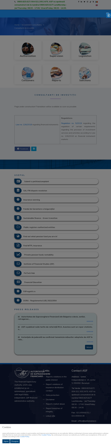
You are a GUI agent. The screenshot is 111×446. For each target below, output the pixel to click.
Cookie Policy (46, 435)
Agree (6, 441)
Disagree (14, 441)
